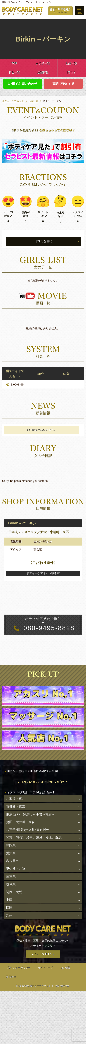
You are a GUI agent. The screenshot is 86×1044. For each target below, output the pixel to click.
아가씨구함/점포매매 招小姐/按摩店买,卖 (43, 781)
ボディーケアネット (13, 101)
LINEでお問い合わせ (22, 83)
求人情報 (65, 968)
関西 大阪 (14, 892)
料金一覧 (14, 72)
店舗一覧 (33, 101)
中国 (9, 900)
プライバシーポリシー (18, 968)
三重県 (11, 876)
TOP (14, 63)
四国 (9, 908)
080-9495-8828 (43, 624)
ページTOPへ (44, 954)
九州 (9, 915)
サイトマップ (45, 968)
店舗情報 (43, 72)
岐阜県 (11, 884)
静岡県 (11, 845)
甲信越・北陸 (15, 868)
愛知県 (11, 853)
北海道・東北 (15, 798)
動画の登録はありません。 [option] (43, 328)
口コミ (71, 72)
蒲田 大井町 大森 (20, 822)
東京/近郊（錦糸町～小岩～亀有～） (32, 814)
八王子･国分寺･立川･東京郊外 (27, 829)
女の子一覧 (43, 63)
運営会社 (11, 977)
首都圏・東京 (15, 806)
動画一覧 (71, 63)
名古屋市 (12, 861)
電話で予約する (63, 83)
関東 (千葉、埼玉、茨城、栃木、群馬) (34, 837)
